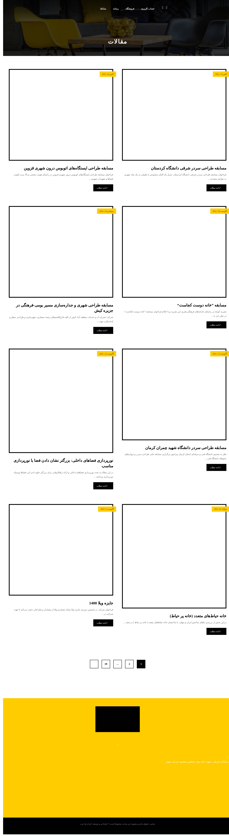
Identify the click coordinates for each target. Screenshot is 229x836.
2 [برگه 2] (126, 664)
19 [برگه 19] (102, 664)
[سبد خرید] (159, 7)
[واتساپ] (114, 744)
